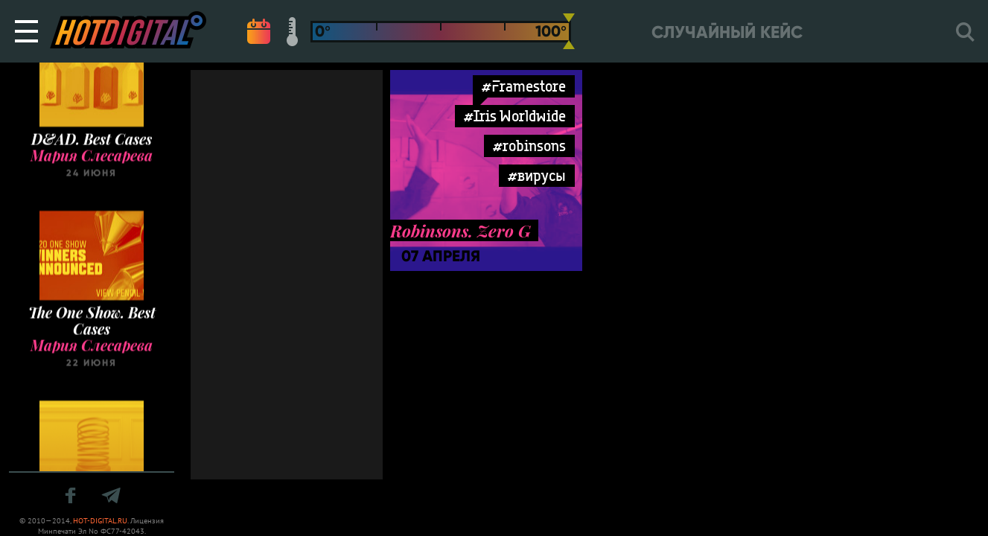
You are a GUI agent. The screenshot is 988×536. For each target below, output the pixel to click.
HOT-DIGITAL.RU (100, 521)
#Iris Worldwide (515, 116)
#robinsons (529, 145)
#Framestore (524, 86)
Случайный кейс (727, 32)
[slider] (568, 31)
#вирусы (537, 175)
